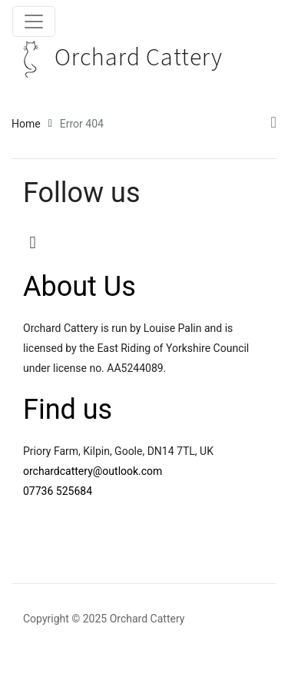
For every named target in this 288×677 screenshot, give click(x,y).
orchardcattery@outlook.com (92, 471)
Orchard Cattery (117, 58)
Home (26, 124)
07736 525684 (57, 491)
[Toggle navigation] (33, 21)
